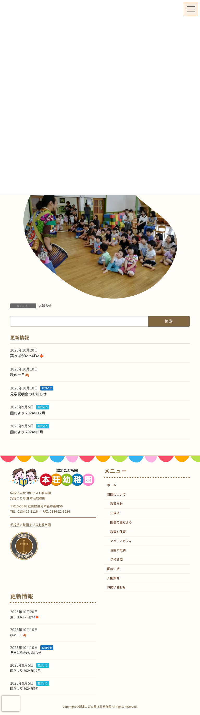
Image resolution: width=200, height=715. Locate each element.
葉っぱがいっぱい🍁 (27, 355)
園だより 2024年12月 (27, 413)
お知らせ (45, 305)
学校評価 (116, 560)
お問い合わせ (116, 587)
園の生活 (113, 569)
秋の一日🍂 (19, 374)
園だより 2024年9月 (26, 431)
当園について (116, 494)
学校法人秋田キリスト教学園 (30, 524)
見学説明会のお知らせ (28, 393)
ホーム (111, 485)
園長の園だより (121, 522)
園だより (43, 407)
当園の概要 (118, 550)
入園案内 (113, 578)
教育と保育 (118, 531)
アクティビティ (121, 541)
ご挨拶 (115, 513)
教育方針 (116, 504)
